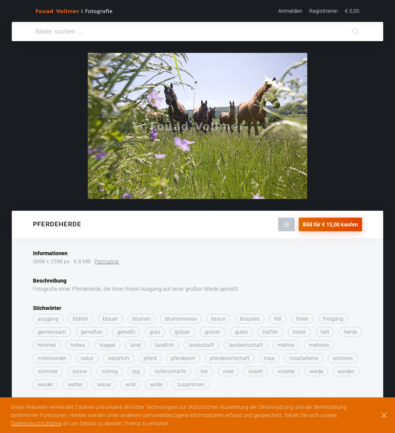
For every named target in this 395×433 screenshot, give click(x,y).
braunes (249, 318)
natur (87, 358)
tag (136, 371)
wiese (104, 384)
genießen (92, 332)
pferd (150, 358)
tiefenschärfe (170, 371)
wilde (156, 384)
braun (218, 318)
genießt (126, 332)
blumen (141, 318)
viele (228, 371)
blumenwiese (181, 318)
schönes (343, 358)
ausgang (48, 318)
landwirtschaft (245, 345)
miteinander (52, 358)
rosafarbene (303, 358)
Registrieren (323, 11)
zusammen (190, 384)
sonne (79, 371)
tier (204, 371)
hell (325, 332)
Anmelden (290, 11)
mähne (286, 345)
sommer (48, 371)
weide (316, 371)
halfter (270, 332)
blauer (110, 318)
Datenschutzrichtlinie (36, 423)
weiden (346, 371)
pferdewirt (183, 358)
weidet (45, 384)
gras (154, 332)
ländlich (164, 345)
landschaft (201, 345)
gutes (241, 332)
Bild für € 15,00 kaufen (330, 224)
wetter (75, 384)
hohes (77, 345)
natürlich (118, 358)
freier (302, 318)
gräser (182, 332)
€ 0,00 (352, 11)
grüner (212, 332)
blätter (80, 318)
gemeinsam (52, 332)
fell (277, 318)
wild (130, 384)
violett (255, 371)
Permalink (107, 261)
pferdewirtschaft (229, 358)
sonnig (109, 371)
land (135, 345)
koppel (107, 345)
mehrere (319, 345)
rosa (269, 358)
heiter (299, 332)
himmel (47, 345)
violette (286, 371)
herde (350, 332)
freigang (333, 318)
